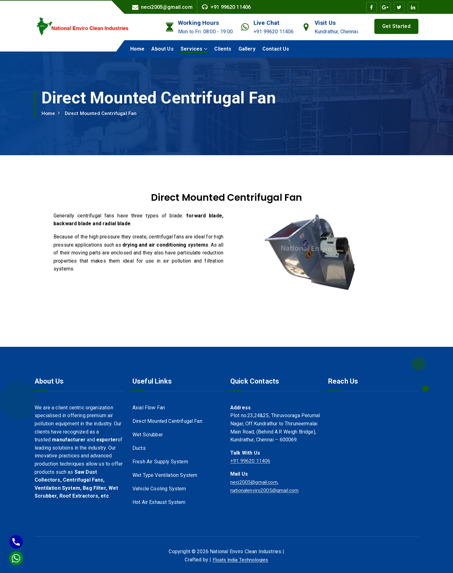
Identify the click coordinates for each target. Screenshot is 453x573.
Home (137, 49)
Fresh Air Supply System (160, 462)
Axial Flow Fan (148, 408)
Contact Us (275, 49)
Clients (222, 49)
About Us (162, 49)
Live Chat (266, 22)
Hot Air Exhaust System (159, 503)
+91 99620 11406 (230, 7)
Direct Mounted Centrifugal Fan (102, 113)
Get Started (396, 26)
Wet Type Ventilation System (164, 476)
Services (191, 49)
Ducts (139, 448)
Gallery (246, 49)
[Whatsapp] (16, 558)
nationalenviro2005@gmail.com (265, 490)
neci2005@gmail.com (167, 7)
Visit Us (325, 22)
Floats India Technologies (240, 560)
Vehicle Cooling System (159, 490)
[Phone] (16, 542)
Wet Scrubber (147, 435)
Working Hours (198, 22)
